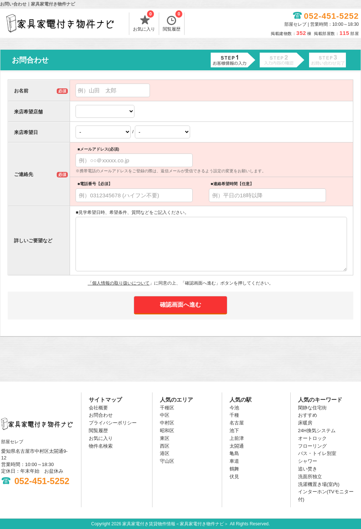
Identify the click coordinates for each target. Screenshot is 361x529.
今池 (234, 407)
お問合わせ (101, 415)
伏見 (234, 476)
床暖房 (305, 423)
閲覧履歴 (172, 22)
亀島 (234, 453)
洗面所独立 (310, 476)
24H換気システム (317, 430)
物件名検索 (101, 446)
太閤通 (236, 446)
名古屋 (236, 423)
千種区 (167, 407)
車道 (234, 461)
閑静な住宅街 (312, 407)
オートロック (312, 438)
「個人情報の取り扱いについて (119, 283)
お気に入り (144, 22)
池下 (234, 430)
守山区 (167, 461)
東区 (164, 438)
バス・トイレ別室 (317, 453)
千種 (234, 415)
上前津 (236, 438)
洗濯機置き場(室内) (319, 484)
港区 (164, 453)
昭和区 (167, 430)
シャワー (307, 461)
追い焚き (307, 469)
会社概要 (98, 407)
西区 (164, 446)
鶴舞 (234, 469)
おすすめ (307, 415)
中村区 (167, 423)
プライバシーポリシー (113, 423)
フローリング (312, 446)
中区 (164, 415)
